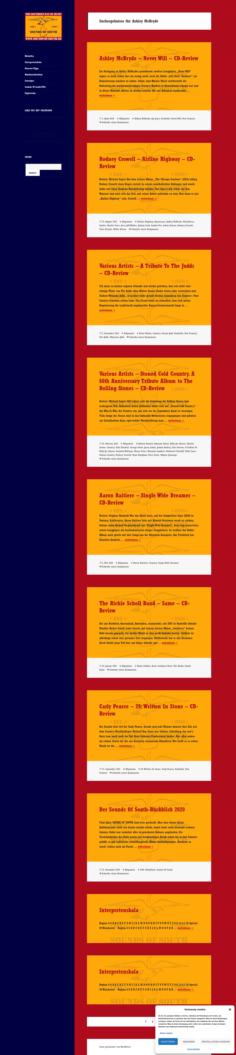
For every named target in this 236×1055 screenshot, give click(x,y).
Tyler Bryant (105, 229)
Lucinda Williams (124, 451)
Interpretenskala (33, 62)
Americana (159, 221)
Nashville (165, 118)
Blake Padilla (144, 665)
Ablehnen (189, 1041)
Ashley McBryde (142, 118)
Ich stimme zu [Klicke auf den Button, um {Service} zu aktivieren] (43, 135)
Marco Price (140, 451)
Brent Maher (145, 333)
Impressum (30, 93)
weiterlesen (107, 95)
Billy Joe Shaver (178, 443)
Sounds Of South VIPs (35, 86)
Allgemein (124, 118)
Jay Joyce (155, 118)
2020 (142, 869)
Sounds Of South (164, 869)
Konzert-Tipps (32, 68)
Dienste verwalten (166, 1033)
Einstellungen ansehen (216, 1041)
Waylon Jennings (168, 454)
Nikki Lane (190, 451)
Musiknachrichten (34, 74)
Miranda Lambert (156, 451)
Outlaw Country (107, 454)
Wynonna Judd (117, 337)
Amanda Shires (161, 443)
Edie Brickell (122, 447)
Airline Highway (145, 221)
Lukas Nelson (169, 225)
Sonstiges (29, 80)
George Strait (136, 447)
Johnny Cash (144, 225)
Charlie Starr (113, 225)
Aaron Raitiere (140, 562)
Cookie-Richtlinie (193, 1049)
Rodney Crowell (185, 225)
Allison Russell (145, 443)
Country (157, 333)
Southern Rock (165, 665)
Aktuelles (29, 56)
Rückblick (150, 869)
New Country (188, 118)
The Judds (104, 337)
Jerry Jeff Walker (129, 225)
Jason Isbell (150, 447)
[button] (229, 1009)
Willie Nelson (119, 229)
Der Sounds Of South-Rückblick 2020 (142, 809)
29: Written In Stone (150, 769)
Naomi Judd (167, 333)
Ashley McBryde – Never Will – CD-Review (148, 58)
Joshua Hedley (164, 447)
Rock (154, 665)
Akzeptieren (168, 1041)
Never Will (176, 118)
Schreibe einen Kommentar (115, 122)
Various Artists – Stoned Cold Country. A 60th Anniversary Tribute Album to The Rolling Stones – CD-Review (147, 381)
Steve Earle (153, 454)
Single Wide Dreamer (168, 562)
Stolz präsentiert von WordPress (115, 1046)
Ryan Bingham (139, 454)
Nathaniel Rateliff (175, 451)
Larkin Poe (156, 225)
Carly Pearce (168, 769)
